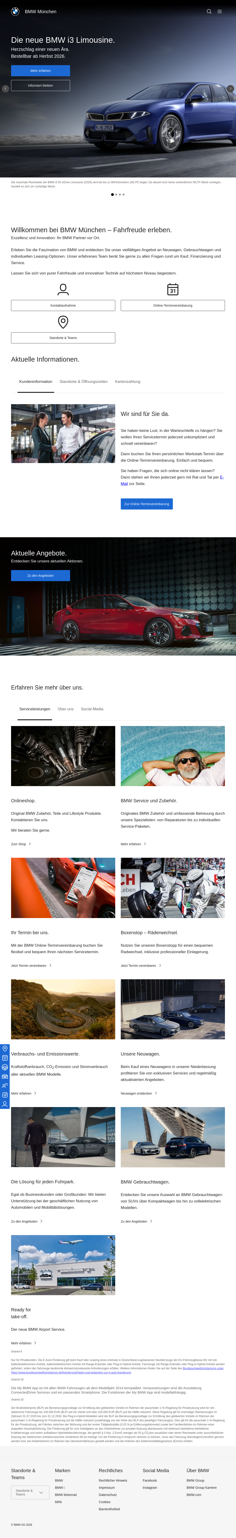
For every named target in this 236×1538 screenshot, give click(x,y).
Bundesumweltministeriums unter (203, 1368)
